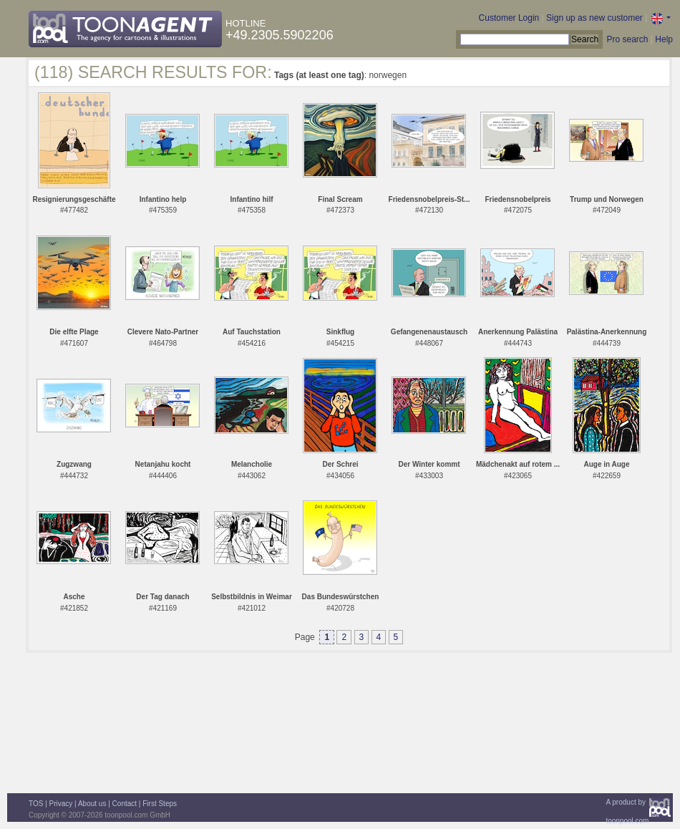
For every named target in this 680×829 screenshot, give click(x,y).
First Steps (159, 804)
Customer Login (509, 18)
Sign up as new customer (594, 18)
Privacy (61, 804)
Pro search (627, 39)
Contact (124, 804)
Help (664, 39)
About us (92, 804)
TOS (36, 804)
